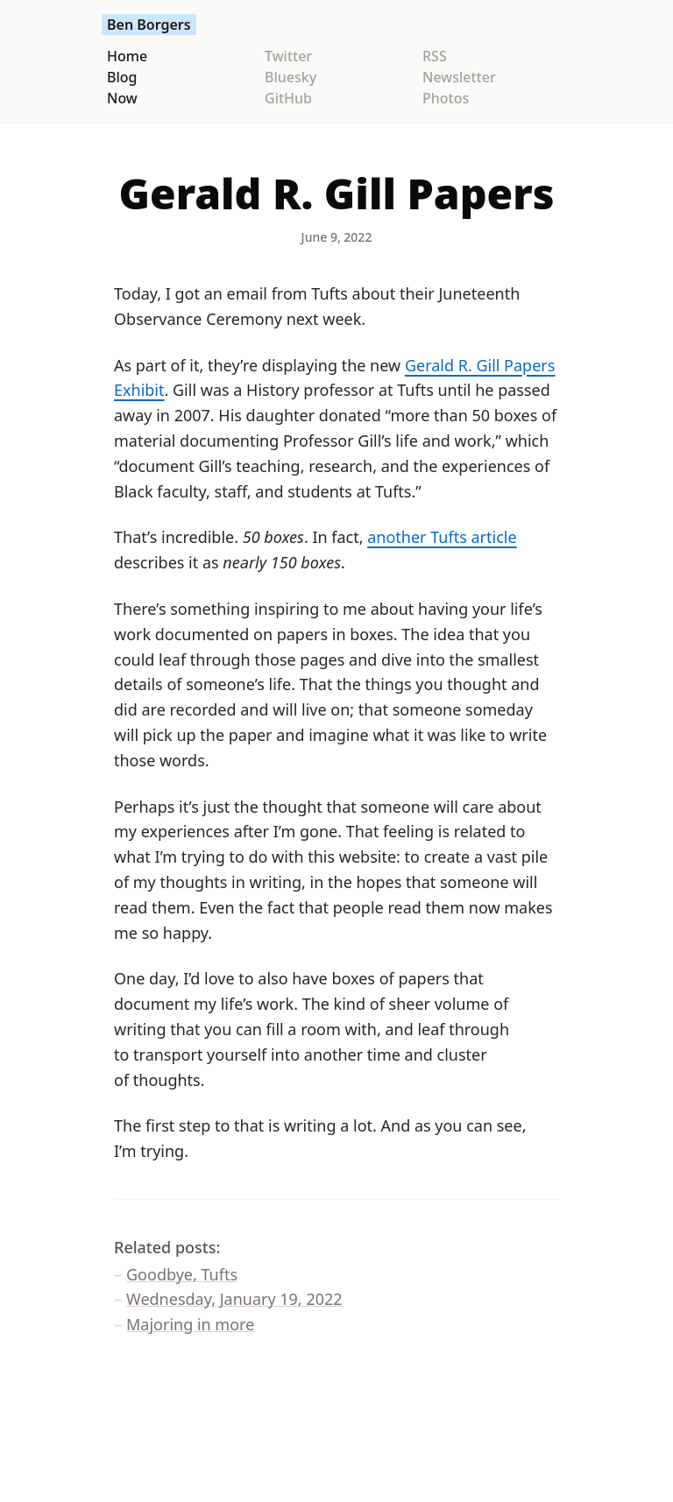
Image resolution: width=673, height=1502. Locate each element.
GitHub (288, 98)
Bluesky (290, 77)
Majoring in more (190, 1324)
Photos (445, 98)
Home (127, 56)
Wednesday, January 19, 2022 (234, 1298)
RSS (434, 56)
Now (122, 98)
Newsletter (459, 77)
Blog (122, 77)
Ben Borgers (149, 24)
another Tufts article (441, 536)
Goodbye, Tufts (181, 1274)
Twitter (288, 56)
